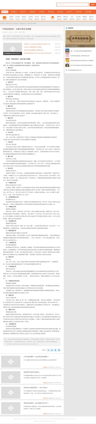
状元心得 (43, 19)
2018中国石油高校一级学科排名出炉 (77, 55)
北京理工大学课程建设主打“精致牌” (33, 47)
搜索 (92, 4)
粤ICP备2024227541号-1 (49, 421)
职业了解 (72, 19)
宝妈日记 (24, 16)
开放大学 (91, 16)
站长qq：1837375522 (70, 418)
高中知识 (60, 12)
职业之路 (59, 19)
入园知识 (11, 16)
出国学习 (78, 19)
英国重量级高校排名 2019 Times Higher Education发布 (37, 53)
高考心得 (37, 19)
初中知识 (51, 12)
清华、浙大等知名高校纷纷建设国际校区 (78, 51)
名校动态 (37, 16)
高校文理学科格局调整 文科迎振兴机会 (33, 50)
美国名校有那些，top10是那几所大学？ (36, 403)
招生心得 (43, 16)
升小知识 (17, 16)
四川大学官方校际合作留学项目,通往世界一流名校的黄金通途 (80, 65)
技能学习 (65, 19)
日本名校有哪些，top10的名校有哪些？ (36, 356)
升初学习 (91, 19)
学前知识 (32, 12)
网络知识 (85, 16)
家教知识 (59, 16)
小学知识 (42, 12)
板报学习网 (8, 23)
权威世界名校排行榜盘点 (31, 372)
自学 (72, 16)
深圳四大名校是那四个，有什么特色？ (36, 387)
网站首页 (5, 12)
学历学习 (69, 12)
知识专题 (88, 12)
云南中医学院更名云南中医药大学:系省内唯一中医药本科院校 (80, 60)
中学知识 (11, 19)
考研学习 (85, 19)
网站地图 (62, 418)
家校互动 (65, 16)
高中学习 (24, 19)
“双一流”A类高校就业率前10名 (73, 70)
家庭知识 (14, 12)
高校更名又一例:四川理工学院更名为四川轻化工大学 (37, 44)
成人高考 (78, 16)
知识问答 (79, 12)
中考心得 (17, 19)
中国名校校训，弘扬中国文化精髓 (27, 23)
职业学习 (23, 12)
